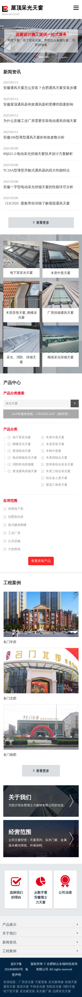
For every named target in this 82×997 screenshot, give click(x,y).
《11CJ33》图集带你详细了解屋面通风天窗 (36, 203)
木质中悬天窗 (60, 273)
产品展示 (9, 924)
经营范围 (20, 832)
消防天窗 (69, 986)
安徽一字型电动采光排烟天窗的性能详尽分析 (38, 187)
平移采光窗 (37, 986)
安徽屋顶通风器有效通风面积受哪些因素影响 (38, 104)
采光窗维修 (56, 982)
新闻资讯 (9, 942)
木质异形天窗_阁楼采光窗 (21, 315)
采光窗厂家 (43, 991)
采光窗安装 (27, 991)
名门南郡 (9, 754)
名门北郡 (9, 698)
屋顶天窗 (23, 986)
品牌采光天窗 (61, 991)
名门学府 (9, 642)
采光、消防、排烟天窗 (21, 359)
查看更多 (42, 222)
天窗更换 (41, 982)
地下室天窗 (11, 991)
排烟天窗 (71, 982)
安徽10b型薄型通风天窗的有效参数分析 (34, 137)
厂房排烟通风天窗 (60, 312)
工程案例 (9, 951)
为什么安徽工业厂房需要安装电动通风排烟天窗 (40, 121)
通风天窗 (9, 986)
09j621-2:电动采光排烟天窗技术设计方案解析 (38, 154)
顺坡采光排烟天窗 (60, 357)
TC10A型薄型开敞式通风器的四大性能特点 (36, 170)
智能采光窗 (54, 986)
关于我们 (20, 797)
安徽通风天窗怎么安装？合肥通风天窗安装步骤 (40, 88)
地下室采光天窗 (21, 272)
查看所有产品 (41, 561)
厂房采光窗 (26, 982)
